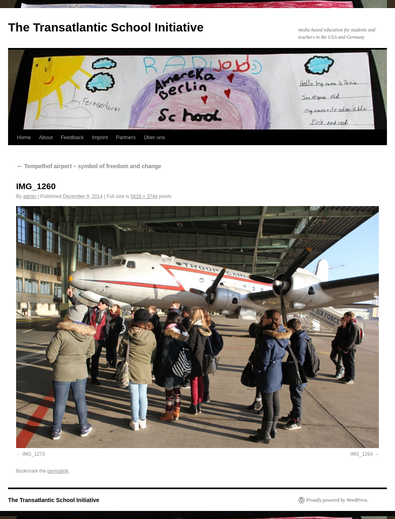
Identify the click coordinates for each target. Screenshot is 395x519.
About (46, 137)
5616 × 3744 (144, 196)
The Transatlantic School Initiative (106, 27)
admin (29, 196)
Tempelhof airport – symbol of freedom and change (88, 166)
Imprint (100, 137)
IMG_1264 (361, 454)
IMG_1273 (33, 454)
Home (24, 137)
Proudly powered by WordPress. (337, 500)
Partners (126, 137)
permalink (57, 471)
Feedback (72, 137)
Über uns (154, 137)
